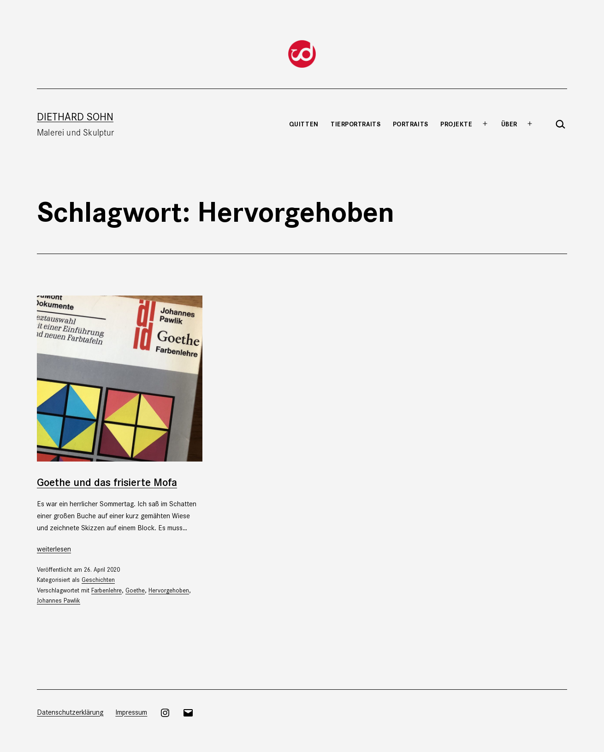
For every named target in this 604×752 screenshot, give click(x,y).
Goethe (135, 590)
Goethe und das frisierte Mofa (107, 481)
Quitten (304, 123)
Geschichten (98, 579)
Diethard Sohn (75, 116)
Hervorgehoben (168, 590)
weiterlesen (54, 548)
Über (509, 123)
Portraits (410, 123)
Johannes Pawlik (58, 600)
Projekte (456, 123)
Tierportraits (355, 123)
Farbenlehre (106, 590)
